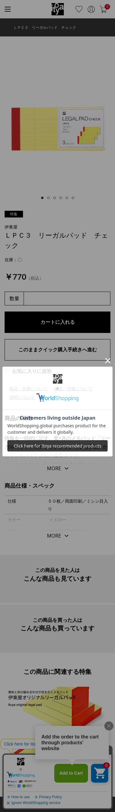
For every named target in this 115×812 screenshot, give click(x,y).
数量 (14, 298)
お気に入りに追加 (32, 371)
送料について (22, 397)
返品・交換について (73, 388)
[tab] (42, 198)
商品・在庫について (28, 388)
